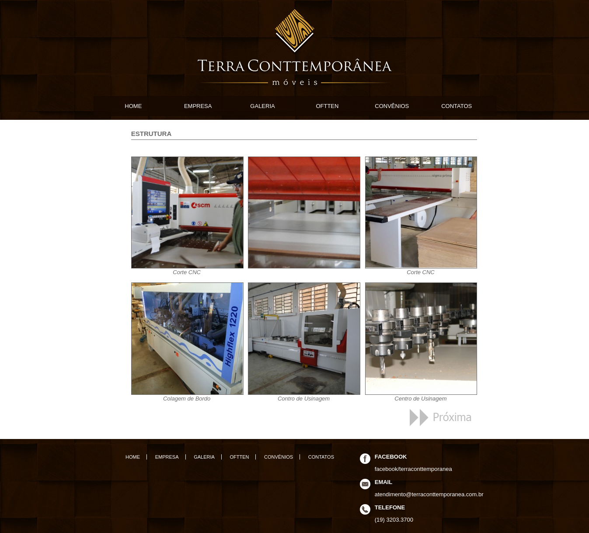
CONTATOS (456, 106)
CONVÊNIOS (392, 106)
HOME (133, 106)
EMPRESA (198, 106)
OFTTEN (327, 106)
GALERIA (262, 106)
